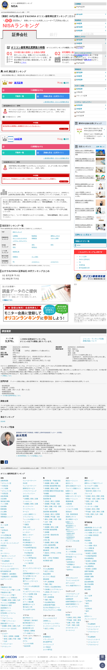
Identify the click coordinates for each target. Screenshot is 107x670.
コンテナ (27, 522)
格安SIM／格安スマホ (92, 488)
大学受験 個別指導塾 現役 (52, 486)
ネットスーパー (28, 506)
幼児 (46, 571)
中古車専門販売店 (30, 548)
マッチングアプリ (72, 607)
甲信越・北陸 (55, 504)
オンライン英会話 (49, 576)
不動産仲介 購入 (6, 592)
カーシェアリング (29, 529)
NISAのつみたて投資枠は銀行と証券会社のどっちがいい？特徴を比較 (93, 136)
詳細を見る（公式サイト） (54, 96)
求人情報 (75, 657)
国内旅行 (27, 620)
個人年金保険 (89, 584)
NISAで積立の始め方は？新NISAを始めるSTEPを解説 (93, 129)
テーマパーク (70, 630)
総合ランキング (17, 232)
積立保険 (88, 589)
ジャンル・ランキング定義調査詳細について (93, 340)
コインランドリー (29, 493)
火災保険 (4, 499)
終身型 (88, 553)
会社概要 (21, 657)
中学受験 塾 (47, 524)
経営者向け (71, 562)
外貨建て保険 (89, 576)
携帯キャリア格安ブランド (94, 483)
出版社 (26, 589)
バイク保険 (4, 488)
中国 (102, 499)
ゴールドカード (7, 566)
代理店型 (5, 486)
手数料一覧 (19, 96)
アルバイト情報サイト (73, 488)
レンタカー (26, 532)
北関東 (11, 636)
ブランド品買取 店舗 (30, 594)
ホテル (25, 641)
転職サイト (69, 491)
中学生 (53, 553)
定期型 (94, 553)
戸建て (13, 590)
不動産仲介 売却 (6, 587)
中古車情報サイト (29, 542)
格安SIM (89, 491)
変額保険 (88, 587)
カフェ (25, 571)
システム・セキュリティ (20, 241)
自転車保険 (4, 496)
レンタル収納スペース (31, 519)
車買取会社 (26, 540)
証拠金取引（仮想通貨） (10, 576)
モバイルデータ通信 (91, 486)
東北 (5, 636)
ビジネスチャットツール (74, 554)
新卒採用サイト (71, 526)
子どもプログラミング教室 (52, 610)
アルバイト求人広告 (72, 541)
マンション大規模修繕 (8, 603)
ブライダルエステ (72, 578)
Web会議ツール (71, 557)
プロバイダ (88, 493)
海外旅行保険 (5, 501)
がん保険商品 (89, 566)
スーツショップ (48, 644)
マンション (6, 590)
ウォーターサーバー (29, 480)
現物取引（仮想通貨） (9, 574)
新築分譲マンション (7, 623)
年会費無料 (6, 561)
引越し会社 (26, 527)
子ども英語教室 (48, 569)
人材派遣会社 (70, 537)
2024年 (3, 421)
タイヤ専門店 (47, 649)
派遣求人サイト (71, 517)
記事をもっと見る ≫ (83, 235)
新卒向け (70, 570)
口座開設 (15, 236)
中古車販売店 (27, 545)
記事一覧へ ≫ (100, 146)
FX (80, 262)
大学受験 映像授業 (49, 496)
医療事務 (51, 582)
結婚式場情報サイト (72, 604)
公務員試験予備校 (49, 605)
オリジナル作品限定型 (31, 586)
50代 (14, 247)
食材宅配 (26, 496)
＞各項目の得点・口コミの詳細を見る (56, 102)
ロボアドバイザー (7, 579)
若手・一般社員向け (74, 567)
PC (14, 262)
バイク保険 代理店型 (92, 535)
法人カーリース (71, 549)
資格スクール (47, 594)
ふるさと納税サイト (29, 514)
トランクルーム (28, 517)
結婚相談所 (69, 599)
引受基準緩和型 (91, 556)
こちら (23, 62)
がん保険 (4, 511)
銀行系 (4, 556)
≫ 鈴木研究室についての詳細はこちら (29, 456)
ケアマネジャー (57, 589)
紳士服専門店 (47, 642)
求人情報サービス (72, 519)
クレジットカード (7, 558)
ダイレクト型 (6, 483)
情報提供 (34, 238)
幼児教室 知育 (48, 560)
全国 (77, 625)
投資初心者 (16, 251)
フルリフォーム (7, 618)
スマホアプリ (54, 262)
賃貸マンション (6, 610)
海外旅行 (35, 620)
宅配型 (26, 524)
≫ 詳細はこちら (6, 375)
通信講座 (46, 579)
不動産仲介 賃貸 (6, 605)
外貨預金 (82, 265)
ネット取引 (35, 257)
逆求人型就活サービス (73, 486)
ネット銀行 (4, 540)
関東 (79, 617)
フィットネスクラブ (50, 618)
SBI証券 (18, 139)
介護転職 (69, 504)
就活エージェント (72, 480)
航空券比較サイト (29, 623)
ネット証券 (83, 256)
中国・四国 (17, 639)
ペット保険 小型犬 (91, 545)
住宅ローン (4, 548)
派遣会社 (69, 511)
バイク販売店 (27, 555)
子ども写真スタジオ (29, 576)
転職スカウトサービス (73, 496)
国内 (25, 638)
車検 (24, 566)
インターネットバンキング (10, 543)
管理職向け (71, 564)
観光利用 (27, 646)
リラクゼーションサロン (51, 623)
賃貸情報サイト (6, 608)
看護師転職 (69, 501)
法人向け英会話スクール (51, 607)
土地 (18, 590)
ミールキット (27, 501)
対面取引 (15, 257)
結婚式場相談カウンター (74, 601)
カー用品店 (47, 647)
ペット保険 (4, 504)
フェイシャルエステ (72, 580)
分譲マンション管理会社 (9, 597)
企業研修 (69, 559)
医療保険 (4, 509)
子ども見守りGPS (29, 609)
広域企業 (89, 504)
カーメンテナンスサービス (32, 568)
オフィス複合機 (28, 602)
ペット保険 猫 (89, 548)
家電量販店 (47, 637)
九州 (18, 600)
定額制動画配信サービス (31, 573)
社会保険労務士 (56, 587)
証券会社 (19, 34)
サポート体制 (54, 238)
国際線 (32, 631)
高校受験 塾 (47, 499)
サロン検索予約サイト (73, 585)
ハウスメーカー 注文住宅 (8, 628)
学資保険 (4, 514)
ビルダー (5, 633)
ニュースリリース (31, 657)
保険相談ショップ (7, 517)
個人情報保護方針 (43, 657)
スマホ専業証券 (6, 535)
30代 (33, 245)
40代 (52, 245)
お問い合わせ (53, 657)
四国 (87, 501)
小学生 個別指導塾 (49, 545)
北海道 (47, 501)
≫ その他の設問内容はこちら (11, 395)
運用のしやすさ (55, 236)
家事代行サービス (29, 488)
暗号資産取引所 (84, 268)
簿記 (50, 584)
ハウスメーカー (7, 644)
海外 (30, 638)
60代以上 (34, 247)
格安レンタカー (28, 535)
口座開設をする (37, 90)
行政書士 (48, 589)
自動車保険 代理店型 (92, 530)
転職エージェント (72, 499)
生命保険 (4, 506)
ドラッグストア (48, 639)
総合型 (26, 584)
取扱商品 (34, 236)
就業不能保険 (89, 571)
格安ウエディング (72, 596)
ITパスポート (55, 592)
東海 (9, 600)
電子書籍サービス (29, 579)
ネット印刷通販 (71, 551)
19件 (66, 83)
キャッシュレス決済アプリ (10, 569)
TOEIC (47, 587)
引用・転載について (65, 657)
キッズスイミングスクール (51, 626)
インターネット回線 (91, 506)
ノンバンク (12, 556)
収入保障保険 (90, 563)
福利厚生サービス (29, 604)
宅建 (46, 584)
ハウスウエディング (72, 594)
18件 (66, 139)
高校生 (47, 553)
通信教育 (46, 550)
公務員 (47, 592)
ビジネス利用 (28, 643)
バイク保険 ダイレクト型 (93, 532)
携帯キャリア (89, 480)
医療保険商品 (89, 551)
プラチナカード (93, 632)
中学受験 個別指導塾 (50, 529)
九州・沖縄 (48, 509)
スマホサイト (35, 262)
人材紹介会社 (70, 534)
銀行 (3, 532)
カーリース (26, 537)
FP (46, 582)
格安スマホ (97, 491)
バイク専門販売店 (30, 558)
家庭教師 (46, 555)
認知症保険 (88, 574)
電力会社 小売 (27, 607)
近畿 (14, 600)
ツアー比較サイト (29, 633)
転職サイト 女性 (71, 493)
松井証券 (78, 30)
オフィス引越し (28, 597)
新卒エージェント (72, 530)
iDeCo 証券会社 (84, 259)
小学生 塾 (46, 540)
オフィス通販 (27, 599)
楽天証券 (18, 83)
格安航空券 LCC (28, 628)
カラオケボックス (72, 628)
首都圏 (4, 600)
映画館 (68, 615)
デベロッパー (6, 646)
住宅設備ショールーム (8, 613)
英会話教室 (47, 574)
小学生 (59, 553)
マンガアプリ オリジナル (31, 591)
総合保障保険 (89, 582)
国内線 (26, 631)
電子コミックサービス (30, 581)
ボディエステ (70, 583)
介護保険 (88, 579)
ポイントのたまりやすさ (20, 238)
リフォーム (4, 615)
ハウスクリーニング (29, 491)
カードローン (5, 553)
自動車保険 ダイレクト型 (93, 527)
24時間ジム (47, 621)
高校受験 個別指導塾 (50, 511)
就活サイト (69, 483)
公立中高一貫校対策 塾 (51, 535)
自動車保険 (4, 480)
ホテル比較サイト (29, 625)
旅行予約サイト (28, 618)
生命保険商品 (89, 558)
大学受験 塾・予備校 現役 (52, 480)
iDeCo (87, 606)
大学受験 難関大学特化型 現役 (53, 491)
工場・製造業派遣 (72, 514)
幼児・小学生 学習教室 (51, 558)
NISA (2, 527)
